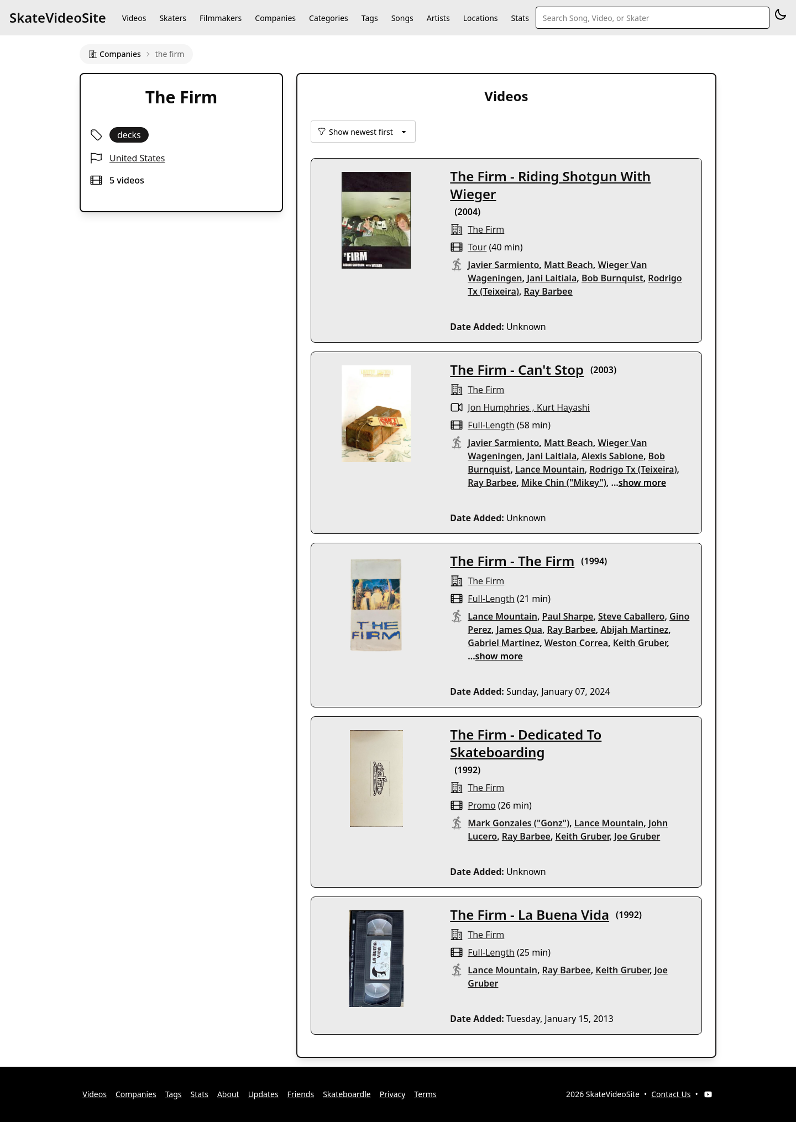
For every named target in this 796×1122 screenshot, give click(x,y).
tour (477, 247)
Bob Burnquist (612, 278)
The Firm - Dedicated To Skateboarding (525, 743)
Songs (402, 18)
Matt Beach (568, 265)
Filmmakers (221, 18)
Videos (134, 18)
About (228, 1094)
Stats (520, 18)
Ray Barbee (548, 291)
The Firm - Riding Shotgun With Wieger (550, 185)
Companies (275, 18)
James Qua (519, 629)
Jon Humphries (499, 407)
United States (137, 158)
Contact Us (670, 1094)
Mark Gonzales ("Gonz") (518, 823)
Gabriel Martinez (504, 643)
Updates (263, 1094)
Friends (301, 1094)
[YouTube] (708, 1094)
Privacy (393, 1094)
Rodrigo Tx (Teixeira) (633, 469)
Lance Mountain (550, 469)
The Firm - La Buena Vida (529, 914)
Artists (438, 18)
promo (481, 805)
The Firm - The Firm (512, 561)
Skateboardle (347, 1094)
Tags (370, 18)
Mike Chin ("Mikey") (563, 482)
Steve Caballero (631, 616)
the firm (486, 229)
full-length (491, 425)
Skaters (172, 18)
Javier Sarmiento (503, 265)
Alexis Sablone (612, 456)
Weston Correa (576, 643)
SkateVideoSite (57, 17)
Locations (480, 18)
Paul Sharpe (568, 616)
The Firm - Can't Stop (517, 369)
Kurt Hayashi (563, 407)
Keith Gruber (640, 643)
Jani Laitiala (552, 278)
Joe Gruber (637, 836)
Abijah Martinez (634, 629)
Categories (328, 18)
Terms (425, 1094)
